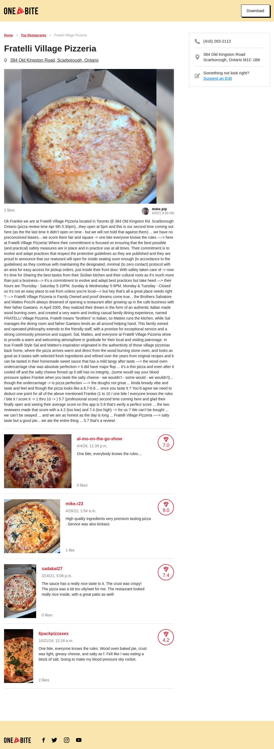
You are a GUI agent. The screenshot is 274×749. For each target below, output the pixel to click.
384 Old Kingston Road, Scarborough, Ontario (54, 60)
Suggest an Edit (217, 78)
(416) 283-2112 (217, 41)
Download (255, 11)
